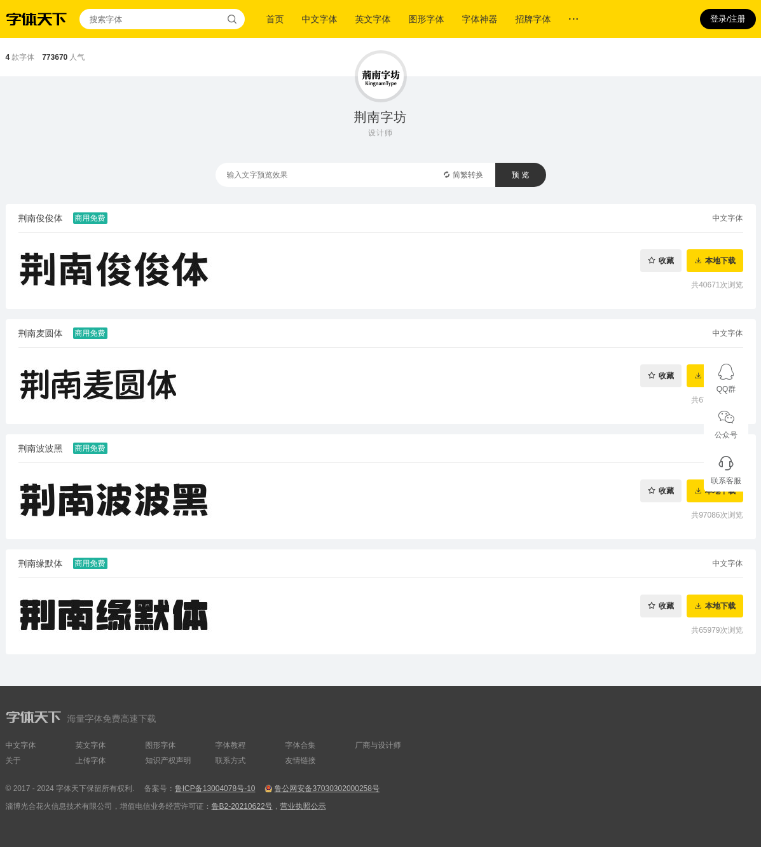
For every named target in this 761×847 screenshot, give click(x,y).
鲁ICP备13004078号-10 (215, 788)
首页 (275, 19)
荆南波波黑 (40, 448)
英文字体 (373, 19)
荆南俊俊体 (40, 218)
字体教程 (231, 745)
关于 (13, 760)
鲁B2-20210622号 (242, 806)
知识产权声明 (168, 760)
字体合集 (300, 745)
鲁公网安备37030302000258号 (326, 788)
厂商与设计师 (378, 745)
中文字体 (320, 19)
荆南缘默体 (40, 563)
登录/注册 (728, 19)
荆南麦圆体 (40, 333)
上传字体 (91, 760)
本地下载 (720, 260)
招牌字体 (533, 19)
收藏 (666, 260)
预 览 (520, 174)
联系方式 (231, 760)
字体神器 (480, 19)
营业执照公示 (303, 806)
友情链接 (300, 760)
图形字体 (426, 19)
